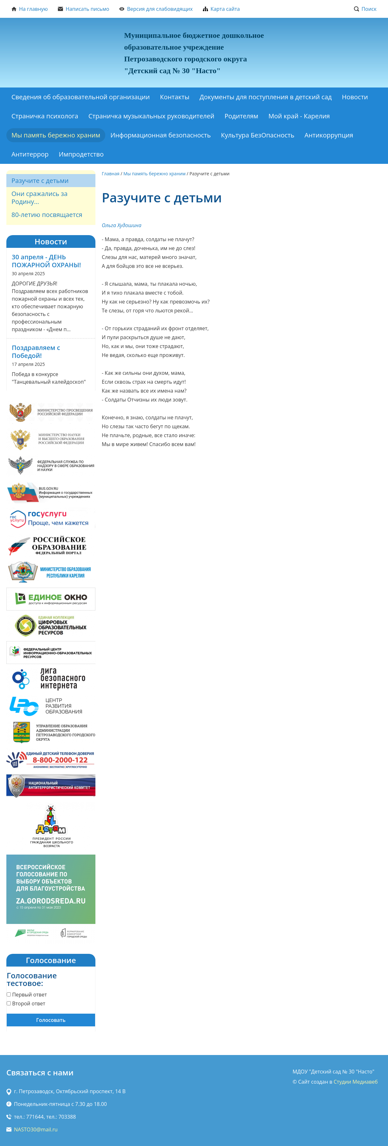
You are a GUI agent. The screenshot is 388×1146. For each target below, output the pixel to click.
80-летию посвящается (46, 214)
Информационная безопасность (160, 135)
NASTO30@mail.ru (36, 1129)
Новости (355, 97)
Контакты (175, 97)
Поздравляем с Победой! (36, 351)
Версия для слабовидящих (156, 8)
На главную (29, 8)
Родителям (241, 116)
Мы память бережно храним (55, 135)
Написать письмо (83, 8)
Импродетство (81, 154)
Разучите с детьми (40, 180)
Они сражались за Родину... (39, 197)
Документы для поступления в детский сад (266, 97)
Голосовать (51, 1020)
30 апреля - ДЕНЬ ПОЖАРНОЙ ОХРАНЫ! (46, 261)
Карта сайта (221, 8)
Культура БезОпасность (257, 135)
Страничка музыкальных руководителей (151, 116)
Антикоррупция (329, 135)
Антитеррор (30, 154)
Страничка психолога (44, 116)
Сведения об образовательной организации (80, 97)
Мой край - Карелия (299, 116)
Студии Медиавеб (356, 1081)
